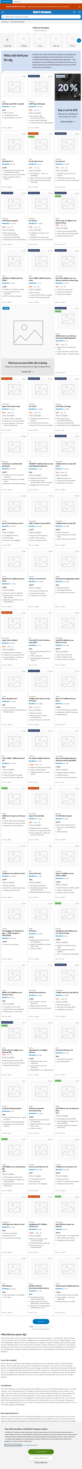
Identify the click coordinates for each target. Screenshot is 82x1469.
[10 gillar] (77, 193)
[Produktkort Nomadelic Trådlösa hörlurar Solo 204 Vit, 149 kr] (68, 975)
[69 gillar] (50, 903)
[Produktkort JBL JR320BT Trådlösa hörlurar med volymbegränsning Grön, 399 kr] (41, 447)
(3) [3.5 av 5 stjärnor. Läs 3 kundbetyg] (13, 997)
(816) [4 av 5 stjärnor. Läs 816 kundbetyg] (14, 876)
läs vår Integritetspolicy (29, 1445)
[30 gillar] (50, 1022)
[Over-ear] (56, 40)
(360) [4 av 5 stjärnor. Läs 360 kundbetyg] (40, 704)
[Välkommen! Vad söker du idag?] (42, 16)
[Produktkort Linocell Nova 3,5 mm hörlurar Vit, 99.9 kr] (41, 1150)
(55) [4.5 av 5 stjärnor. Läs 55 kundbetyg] (67, 763)
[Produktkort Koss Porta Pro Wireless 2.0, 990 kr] (68, 1033)
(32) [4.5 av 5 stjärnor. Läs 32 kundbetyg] (13, 283)
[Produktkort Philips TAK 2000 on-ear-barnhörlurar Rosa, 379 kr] (68, 1091)
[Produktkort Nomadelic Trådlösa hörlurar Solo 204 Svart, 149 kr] (68, 447)
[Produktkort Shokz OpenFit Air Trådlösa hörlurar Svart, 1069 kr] (14, 561)
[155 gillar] (23, 846)
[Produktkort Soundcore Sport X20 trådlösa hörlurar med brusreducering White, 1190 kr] (68, 741)
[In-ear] (40, 40)
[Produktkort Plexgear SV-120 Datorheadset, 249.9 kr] (68, 799)
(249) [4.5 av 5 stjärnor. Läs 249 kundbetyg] (67, 164)
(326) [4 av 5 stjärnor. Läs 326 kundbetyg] (14, 938)
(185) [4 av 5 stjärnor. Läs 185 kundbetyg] (67, 526)
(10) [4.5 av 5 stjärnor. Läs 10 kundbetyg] (40, 876)
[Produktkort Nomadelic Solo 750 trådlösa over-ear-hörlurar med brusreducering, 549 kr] (68, 261)
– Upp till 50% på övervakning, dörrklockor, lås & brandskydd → (38, 6)
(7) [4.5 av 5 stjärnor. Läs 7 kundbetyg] (40, 283)
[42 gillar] (50, 1081)
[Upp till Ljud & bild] (7, 40)
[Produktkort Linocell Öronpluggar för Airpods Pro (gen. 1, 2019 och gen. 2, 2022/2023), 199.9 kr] (14, 914)
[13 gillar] (77, 379)
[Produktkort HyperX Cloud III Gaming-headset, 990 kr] (14, 1091)
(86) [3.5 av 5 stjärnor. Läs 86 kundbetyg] (40, 526)
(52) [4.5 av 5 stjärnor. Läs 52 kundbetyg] (40, 1291)
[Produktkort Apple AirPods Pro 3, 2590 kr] (14, 144)
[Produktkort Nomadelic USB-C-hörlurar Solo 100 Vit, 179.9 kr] (41, 506)
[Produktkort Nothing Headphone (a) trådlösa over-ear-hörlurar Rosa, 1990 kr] (68, 914)
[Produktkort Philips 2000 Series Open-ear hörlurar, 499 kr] (14, 799)
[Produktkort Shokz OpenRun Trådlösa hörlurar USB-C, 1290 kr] (14, 261)
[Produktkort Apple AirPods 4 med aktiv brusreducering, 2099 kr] (41, 1091)
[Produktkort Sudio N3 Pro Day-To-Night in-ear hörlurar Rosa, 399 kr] (68, 204)
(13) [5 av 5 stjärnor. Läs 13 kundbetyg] (40, 1229)
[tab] (6, 1)
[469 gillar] (23, 436)
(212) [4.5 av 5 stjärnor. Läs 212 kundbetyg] (14, 106)
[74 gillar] (77, 671)
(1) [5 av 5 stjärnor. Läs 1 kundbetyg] (67, 341)
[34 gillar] (77, 436)
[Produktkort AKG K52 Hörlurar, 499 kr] (14, 1269)
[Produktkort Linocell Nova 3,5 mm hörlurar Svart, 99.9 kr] (14, 506)
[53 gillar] (24, 903)
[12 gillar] (77, 1197)
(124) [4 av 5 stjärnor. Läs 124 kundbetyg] (67, 645)
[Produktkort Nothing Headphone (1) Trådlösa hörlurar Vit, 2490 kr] (41, 1207)
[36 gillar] (50, 1258)
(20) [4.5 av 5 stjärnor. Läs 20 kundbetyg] (67, 1053)
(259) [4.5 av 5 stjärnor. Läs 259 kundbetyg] (67, 581)
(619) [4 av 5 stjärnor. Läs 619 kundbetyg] (14, 469)
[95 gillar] (77, 134)
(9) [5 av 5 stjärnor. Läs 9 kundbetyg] (13, 1111)
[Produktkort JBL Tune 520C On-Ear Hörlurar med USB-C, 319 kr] (41, 623)
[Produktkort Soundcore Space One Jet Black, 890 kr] (14, 623)
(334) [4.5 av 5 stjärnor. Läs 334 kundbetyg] (40, 934)
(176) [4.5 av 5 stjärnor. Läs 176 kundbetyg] (14, 763)
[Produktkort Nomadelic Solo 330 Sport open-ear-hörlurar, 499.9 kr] (68, 1207)
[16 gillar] (50, 250)
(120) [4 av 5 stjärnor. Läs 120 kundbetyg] (67, 704)
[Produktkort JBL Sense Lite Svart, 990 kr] (41, 856)
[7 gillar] (50, 613)
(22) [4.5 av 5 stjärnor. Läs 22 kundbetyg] (67, 283)
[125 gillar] (23, 496)
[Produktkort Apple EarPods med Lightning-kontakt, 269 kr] (68, 561)
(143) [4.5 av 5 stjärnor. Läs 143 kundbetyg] (14, 701)
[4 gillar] (50, 134)
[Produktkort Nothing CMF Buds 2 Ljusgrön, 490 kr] (14, 204)
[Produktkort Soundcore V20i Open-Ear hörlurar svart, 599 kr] (14, 1207)
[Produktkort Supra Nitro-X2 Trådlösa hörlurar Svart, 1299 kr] (68, 681)
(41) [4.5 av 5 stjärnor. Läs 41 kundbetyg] (13, 1227)
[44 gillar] (24, 1197)
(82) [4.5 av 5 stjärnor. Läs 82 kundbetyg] (40, 1055)
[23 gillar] (77, 613)
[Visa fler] (79, 40)
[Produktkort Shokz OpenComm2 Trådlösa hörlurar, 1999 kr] (68, 1269)
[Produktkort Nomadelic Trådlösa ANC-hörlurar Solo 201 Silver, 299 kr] (41, 681)
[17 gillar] (50, 193)
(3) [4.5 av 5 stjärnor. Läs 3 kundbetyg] (40, 645)
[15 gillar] (77, 1022)
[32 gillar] (77, 788)
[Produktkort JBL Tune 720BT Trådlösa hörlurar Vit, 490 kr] (14, 741)
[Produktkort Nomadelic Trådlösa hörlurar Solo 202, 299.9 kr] (68, 506)
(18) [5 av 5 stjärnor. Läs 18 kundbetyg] (40, 469)
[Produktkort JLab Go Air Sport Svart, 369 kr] (41, 144)
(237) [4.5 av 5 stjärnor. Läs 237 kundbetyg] (14, 584)
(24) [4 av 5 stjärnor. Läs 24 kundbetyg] (13, 409)
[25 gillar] (50, 379)
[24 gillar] (77, 250)
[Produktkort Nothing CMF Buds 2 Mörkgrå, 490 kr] (41, 87)
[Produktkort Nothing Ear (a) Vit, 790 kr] (41, 389)
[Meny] (2, 12)
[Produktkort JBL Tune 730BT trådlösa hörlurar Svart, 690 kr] (41, 261)
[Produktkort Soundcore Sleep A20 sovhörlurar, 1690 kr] (41, 975)
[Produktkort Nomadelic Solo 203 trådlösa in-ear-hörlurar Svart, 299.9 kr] (68, 623)
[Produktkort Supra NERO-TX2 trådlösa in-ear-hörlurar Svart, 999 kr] (14, 975)
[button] (46, 30)
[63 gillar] (24, 193)
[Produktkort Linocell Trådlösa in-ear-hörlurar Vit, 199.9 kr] (68, 1150)
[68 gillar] (24, 1258)
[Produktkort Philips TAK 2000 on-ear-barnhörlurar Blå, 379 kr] (14, 1150)
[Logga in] (74, 12)
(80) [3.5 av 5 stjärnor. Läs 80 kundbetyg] (67, 469)
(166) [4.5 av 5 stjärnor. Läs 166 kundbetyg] (14, 1289)
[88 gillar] (50, 551)
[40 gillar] (24, 76)
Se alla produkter (67, 121)
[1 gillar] (50, 436)
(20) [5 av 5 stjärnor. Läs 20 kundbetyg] (67, 878)
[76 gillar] (50, 965)
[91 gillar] (50, 76)
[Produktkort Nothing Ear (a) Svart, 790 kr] (68, 144)
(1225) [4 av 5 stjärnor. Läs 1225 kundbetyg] (41, 581)
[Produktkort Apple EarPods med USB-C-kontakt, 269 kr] (14, 87)
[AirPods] (23, 40)
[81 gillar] (24, 671)
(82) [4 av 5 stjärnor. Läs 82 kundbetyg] (67, 819)
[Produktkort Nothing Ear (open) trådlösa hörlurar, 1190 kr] (41, 741)
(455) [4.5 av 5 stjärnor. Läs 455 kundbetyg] (40, 106)
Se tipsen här (28, 371)
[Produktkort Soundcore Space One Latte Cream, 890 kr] (14, 389)
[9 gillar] (50, 846)
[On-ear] (72, 40)
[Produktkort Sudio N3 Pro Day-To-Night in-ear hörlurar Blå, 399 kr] (14, 1033)
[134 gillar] (50, 671)
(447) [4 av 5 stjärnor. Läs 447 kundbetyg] (14, 526)
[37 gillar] (24, 731)
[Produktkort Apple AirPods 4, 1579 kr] (41, 914)
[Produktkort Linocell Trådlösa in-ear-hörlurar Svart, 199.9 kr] (14, 856)
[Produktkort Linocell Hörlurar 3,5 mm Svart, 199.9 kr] (41, 561)
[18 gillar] (50, 1197)
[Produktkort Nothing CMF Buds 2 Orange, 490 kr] (68, 389)
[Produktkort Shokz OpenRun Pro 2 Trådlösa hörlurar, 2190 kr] (41, 1033)
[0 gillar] (77, 903)
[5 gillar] (24, 965)
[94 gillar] (77, 496)
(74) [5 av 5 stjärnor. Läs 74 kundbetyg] (13, 164)
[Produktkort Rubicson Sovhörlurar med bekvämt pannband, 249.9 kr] (14, 447)
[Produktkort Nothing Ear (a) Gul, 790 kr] (41, 204)
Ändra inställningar (41, 1462)
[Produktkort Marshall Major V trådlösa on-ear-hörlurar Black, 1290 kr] (68, 856)
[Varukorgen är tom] (79, 12)
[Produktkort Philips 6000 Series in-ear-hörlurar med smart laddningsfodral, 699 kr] (68, 319)
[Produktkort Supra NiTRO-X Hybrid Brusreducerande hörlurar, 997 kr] (41, 1269)
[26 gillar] (24, 250)
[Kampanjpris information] (38, 110)
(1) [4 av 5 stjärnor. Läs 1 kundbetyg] (40, 164)
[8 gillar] (24, 379)
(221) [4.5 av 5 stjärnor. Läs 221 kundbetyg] (40, 1113)
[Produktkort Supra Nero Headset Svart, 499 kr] (14, 681)
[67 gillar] (24, 551)
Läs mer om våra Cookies (13, 1445)
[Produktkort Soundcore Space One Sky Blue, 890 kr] (41, 799)
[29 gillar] (24, 134)
